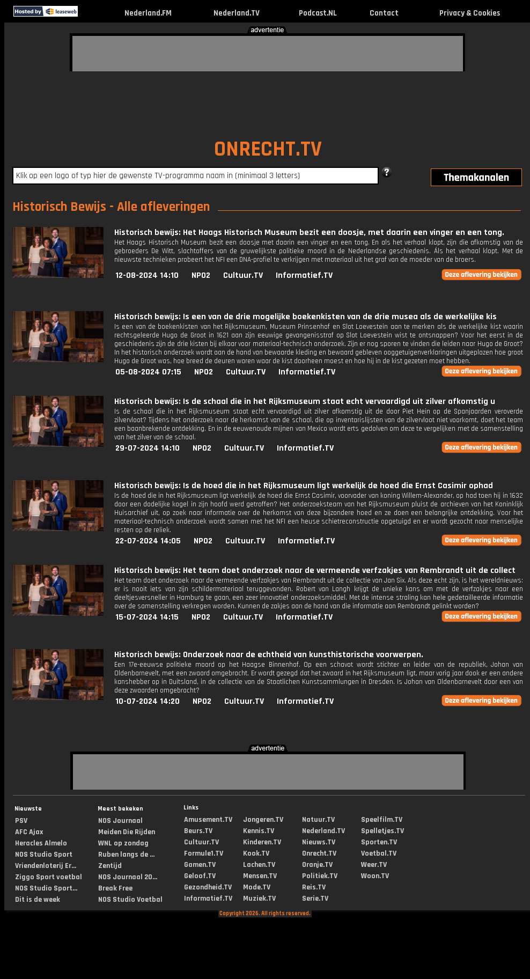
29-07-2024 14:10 (147, 448)
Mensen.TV (260, 876)
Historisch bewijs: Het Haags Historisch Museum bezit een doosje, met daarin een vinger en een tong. (309, 232)
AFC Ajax (29, 832)
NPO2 (201, 275)
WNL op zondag (123, 843)
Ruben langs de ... (126, 854)
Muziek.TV (259, 898)
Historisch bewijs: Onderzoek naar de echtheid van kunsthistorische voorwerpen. (268, 654)
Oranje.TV (317, 865)
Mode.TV (256, 887)
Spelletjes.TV (382, 831)
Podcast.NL (318, 13)
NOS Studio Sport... (46, 888)
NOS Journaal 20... (127, 877)
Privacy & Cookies (469, 13)
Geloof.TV (200, 876)
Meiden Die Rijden (126, 832)
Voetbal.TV (378, 853)
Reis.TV (314, 887)
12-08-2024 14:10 (147, 275)
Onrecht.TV (319, 853)
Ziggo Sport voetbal (48, 877)
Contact (384, 13)
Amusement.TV (208, 820)
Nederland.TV (237, 13)
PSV (21, 821)
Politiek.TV (319, 876)
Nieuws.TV (318, 842)
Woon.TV (375, 876)
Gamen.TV (200, 865)
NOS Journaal (120, 821)
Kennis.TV (258, 831)
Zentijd (110, 866)
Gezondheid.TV (208, 887)
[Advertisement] (136, 52)
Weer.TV (374, 865)
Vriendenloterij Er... (45, 866)
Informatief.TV (304, 275)
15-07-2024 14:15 (147, 617)
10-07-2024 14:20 (147, 701)
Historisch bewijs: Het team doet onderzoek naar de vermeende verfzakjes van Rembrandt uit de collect (315, 570)
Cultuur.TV (243, 275)
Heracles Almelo (41, 843)
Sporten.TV (379, 842)
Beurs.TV (198, 831)
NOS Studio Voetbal (130, 899)
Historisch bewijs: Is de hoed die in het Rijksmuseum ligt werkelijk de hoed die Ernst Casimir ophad (303, 485)
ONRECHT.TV (268, 149)
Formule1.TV (203, 853)
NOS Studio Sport (43, 854)
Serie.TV (315, 898)
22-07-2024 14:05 (148, 541)
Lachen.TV (259, 865)
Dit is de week (37, 899)
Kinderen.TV (262, 842)
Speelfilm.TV (381, 820)
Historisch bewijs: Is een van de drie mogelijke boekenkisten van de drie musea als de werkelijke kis (305, 316)
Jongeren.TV (263, 820)
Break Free (115, 888)
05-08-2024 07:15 (148, 372)
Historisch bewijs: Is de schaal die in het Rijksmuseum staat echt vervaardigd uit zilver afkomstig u (304, 401)
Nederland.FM (148, 13)
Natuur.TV (318, 820)
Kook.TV (256, 853)
